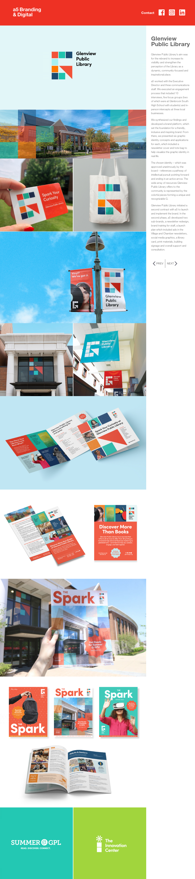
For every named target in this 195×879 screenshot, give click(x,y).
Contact (143, 13)
